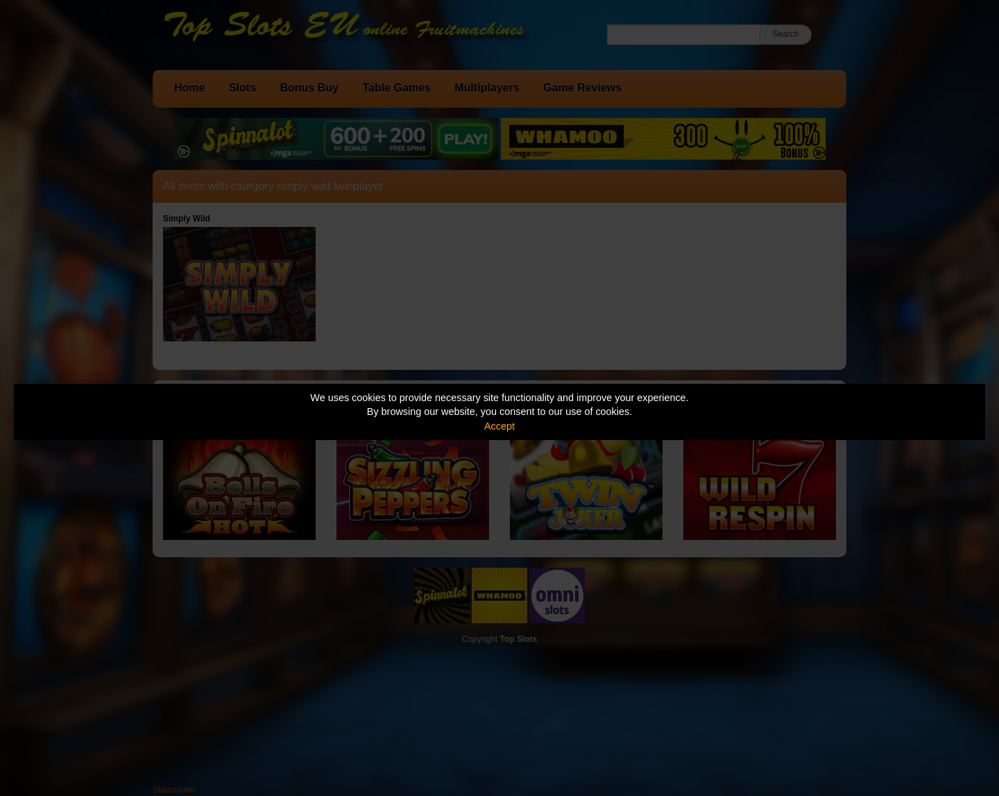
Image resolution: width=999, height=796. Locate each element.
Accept (499, 426)
